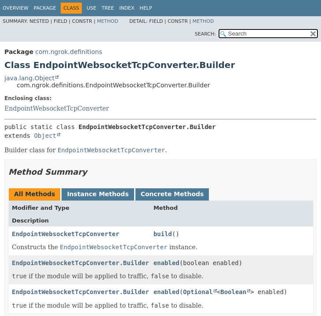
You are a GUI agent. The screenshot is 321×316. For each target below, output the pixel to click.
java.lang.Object (29, 78)
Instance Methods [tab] (97, 194)
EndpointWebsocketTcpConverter (56, 108)
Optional (197, 291)
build (162, 233)
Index (126, 8)
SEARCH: (205, 34)
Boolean (233, 291)
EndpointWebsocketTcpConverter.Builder (80, 262)
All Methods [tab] (34, 194)
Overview (16, 8)
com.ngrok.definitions (68, 51)
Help (146, 8)
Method (107, 21)
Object (45, 135)
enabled (166, 262)
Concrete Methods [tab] (172, 194)
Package (45, 8)
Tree (108, 8)
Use (91, 8)
